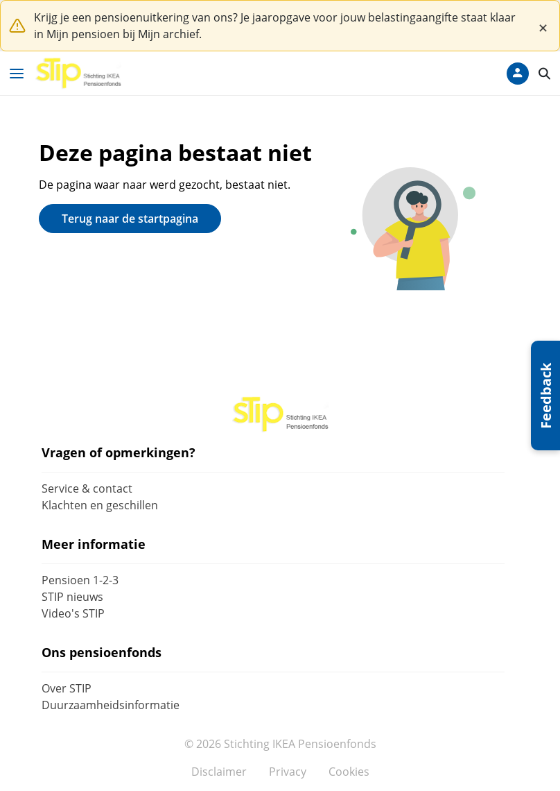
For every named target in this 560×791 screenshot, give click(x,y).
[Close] (542, 26)
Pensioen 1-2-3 (80, 580)
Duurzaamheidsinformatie (111, 705)
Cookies (349, 771)
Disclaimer (219, 771)
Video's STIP (73, 613)
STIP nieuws (72, 596)
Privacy (287, 771)
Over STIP (66, 688)
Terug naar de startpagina (130, 218)
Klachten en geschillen (100, 505)
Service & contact (87, 488)
